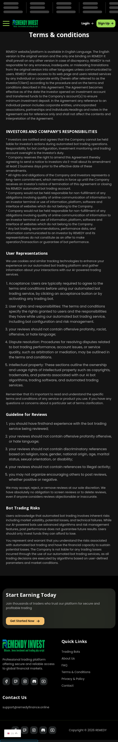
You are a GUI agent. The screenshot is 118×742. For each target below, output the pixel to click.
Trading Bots (71, 652)
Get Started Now (25, 621)
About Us (68, 658)
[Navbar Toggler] (6, 22)
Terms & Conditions (76, 672)
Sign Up (106, 23)
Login (87, 23)
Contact (68, 685)
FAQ (64, 665)
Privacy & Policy (73, 679)
